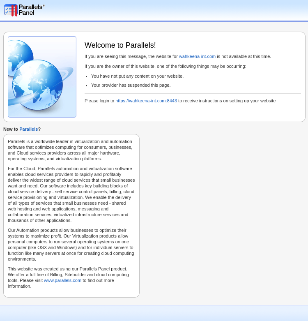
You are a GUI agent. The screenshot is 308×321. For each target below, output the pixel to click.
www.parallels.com (62, 280)
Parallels (28, 129)
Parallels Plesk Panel (47, 10)
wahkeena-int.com (197, 56)
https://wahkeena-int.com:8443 (146, 100)
